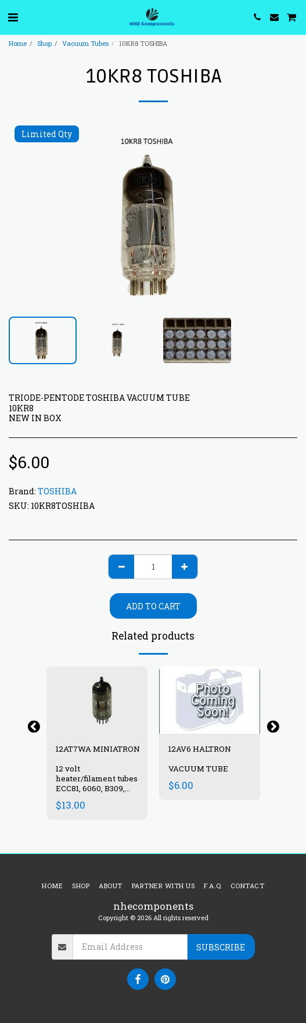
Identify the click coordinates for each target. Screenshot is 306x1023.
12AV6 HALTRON (199, 749)
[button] (13, 16)
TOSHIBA (57, 491)
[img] (96, 700)
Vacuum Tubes (85, 43)
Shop (44, 43)
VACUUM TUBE (198, 768)
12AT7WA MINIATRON (99, 749)
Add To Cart (153, 606)
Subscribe (220, 947)
